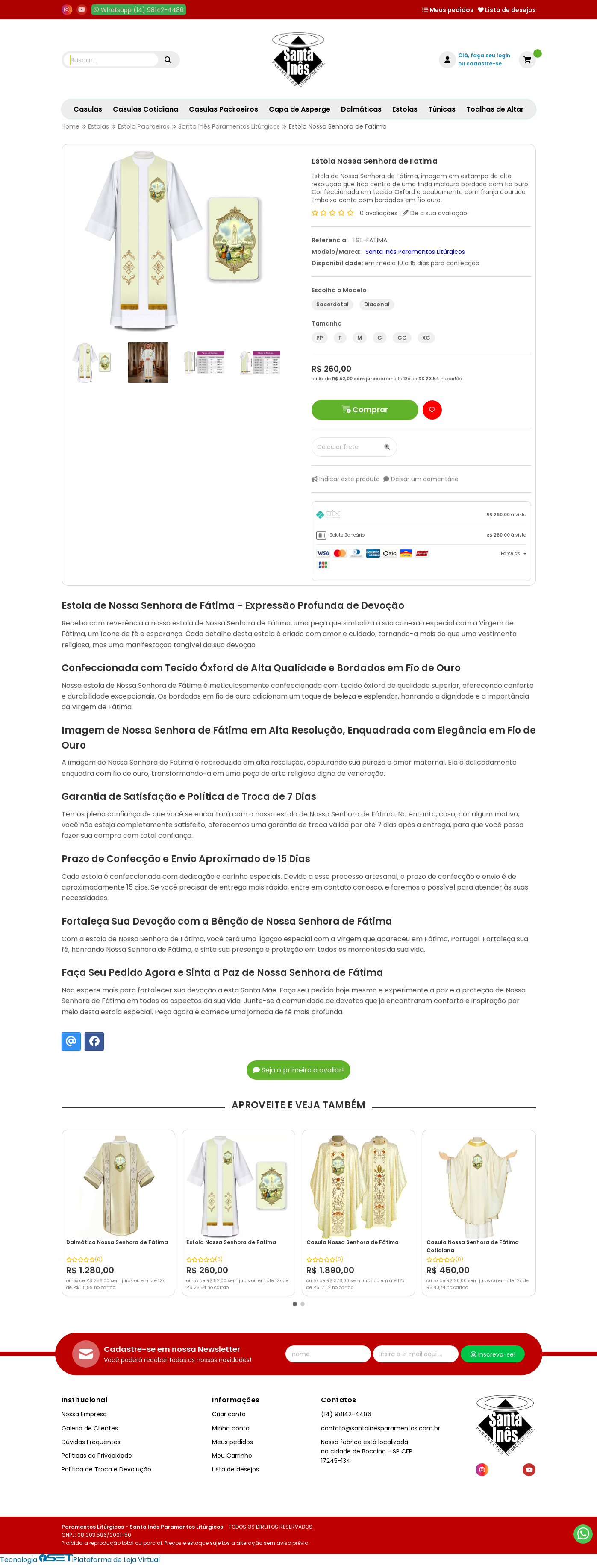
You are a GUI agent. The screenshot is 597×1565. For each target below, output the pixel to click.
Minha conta (231, 1428)
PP (319, 337)
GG (402, 337)
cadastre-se (484, 63)
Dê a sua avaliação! (436, 213)
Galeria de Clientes (90, 1428)
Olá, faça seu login (484, 55)
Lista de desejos (507, 10)
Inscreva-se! (493, 1354)
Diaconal (377, 304)
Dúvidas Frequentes (91, 1442)
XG (426, 337)
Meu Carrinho (232, 1455)
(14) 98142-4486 (346, 1414)
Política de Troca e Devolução (106, 1469)
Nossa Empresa (84, 1414)
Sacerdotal (332, 304)
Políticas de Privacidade (97, 1455)
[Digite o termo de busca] (111, 59)
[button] (295, 1304)
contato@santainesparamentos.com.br (380, 1428)
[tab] (421, 516)
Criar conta (229, 1414)
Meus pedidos (447, 10)
